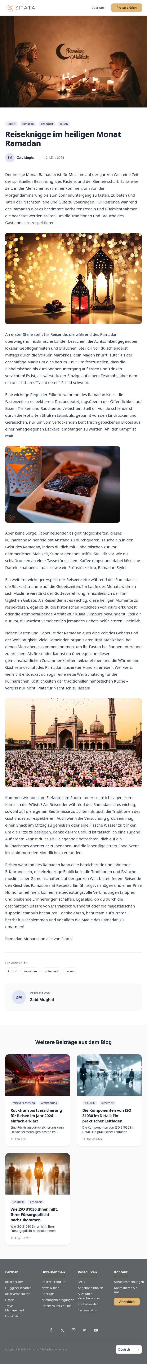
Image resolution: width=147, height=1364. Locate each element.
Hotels (9, 1300)
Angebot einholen (90, 1288)
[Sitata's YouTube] (96, 1330)
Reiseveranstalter (17, 1294)
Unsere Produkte (53, 1282)
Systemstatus (87, 1310)
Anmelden (127, 1302)
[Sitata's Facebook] (51, 1330)
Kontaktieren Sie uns (125, 1290)
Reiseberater (14, 1282)
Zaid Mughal (42, 999)
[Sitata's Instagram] (73, 1330)
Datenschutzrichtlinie (55, 1306)
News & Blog (51, 1288)
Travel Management (14, 1308)
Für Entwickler (88, 1304)
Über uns (98, 8)
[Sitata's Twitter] (62, 1330)
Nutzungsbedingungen (55, 1300)
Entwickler (12, 1316)
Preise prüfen (127, 8)
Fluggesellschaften (18, 1288)
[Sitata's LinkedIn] (85, 1330)
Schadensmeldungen (128, 1282)
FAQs (81, 1282)
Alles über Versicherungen (89, 1296)
